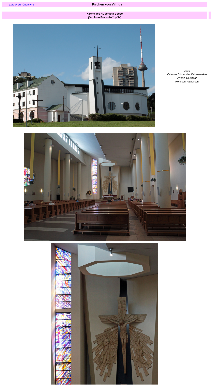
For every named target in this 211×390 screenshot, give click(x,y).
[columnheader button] (104, 15)
